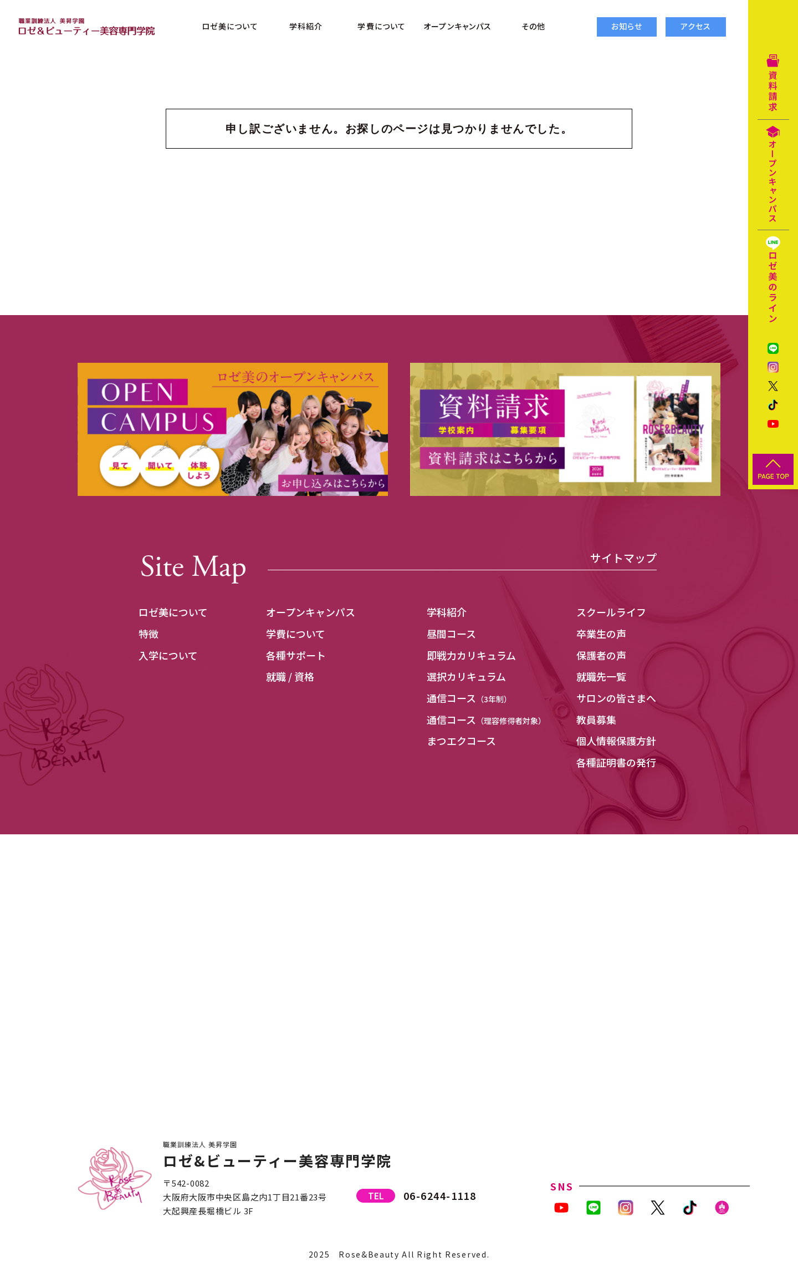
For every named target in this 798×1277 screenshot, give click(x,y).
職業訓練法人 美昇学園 (200, 1144)
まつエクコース (461, 740)
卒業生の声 (601, 633)
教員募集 (596, 719)
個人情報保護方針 (616, 740)
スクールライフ (611, 612)
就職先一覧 (601, 676)
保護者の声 (601, 655)
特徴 (148, 633)
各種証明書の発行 (616, 762)
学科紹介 (447, 612)
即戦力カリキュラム (471, 655)
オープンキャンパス (310, 612)
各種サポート (296, 655)
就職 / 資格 (290, 676)
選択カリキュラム (466, 676)
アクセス (696, 26)
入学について (168, 655)
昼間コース (451, 633)
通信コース (469, 698)
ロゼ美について (173, 612)
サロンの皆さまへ (616, 698)
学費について (295, 633)
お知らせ (626, 26)
